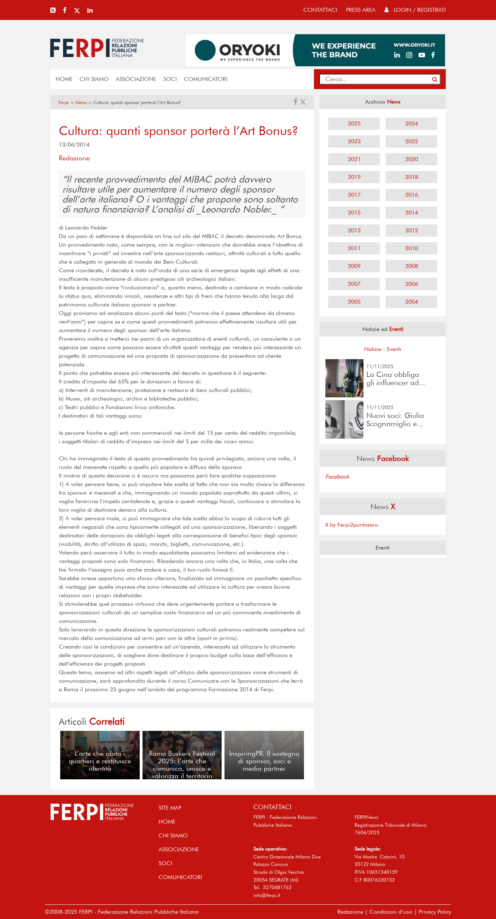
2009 (354, 266)
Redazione (350, 911)
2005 (354, 301)
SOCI (170, 79)
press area (361, 9)
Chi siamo (94, 79)
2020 (411, 159)
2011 (354, 248)
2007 (354, 283)
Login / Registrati (415, 9)
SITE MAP (170, 807)
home (64, 79)
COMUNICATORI (205, 79)
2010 (411, 248)
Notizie (372, 349)
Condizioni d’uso (391, 911)
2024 (411, 123)
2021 (354, 159)
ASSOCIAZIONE (136, 79)
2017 (354, 194)
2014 (411, 212)
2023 (354, 141)
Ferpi (63, 102)
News (81, 102)
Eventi (394, 349)
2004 (411, 301)
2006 (411, 283)
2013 (354, 230)
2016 (411, 194)
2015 (354, 212)
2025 (354, 123)
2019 (354, 177)
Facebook (337, 476)
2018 (411, 177)
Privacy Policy (435, 911)
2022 (411, 141)
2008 (411, 266)
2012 (411, 230)
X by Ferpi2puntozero (351, 524)
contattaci (320, 9)
